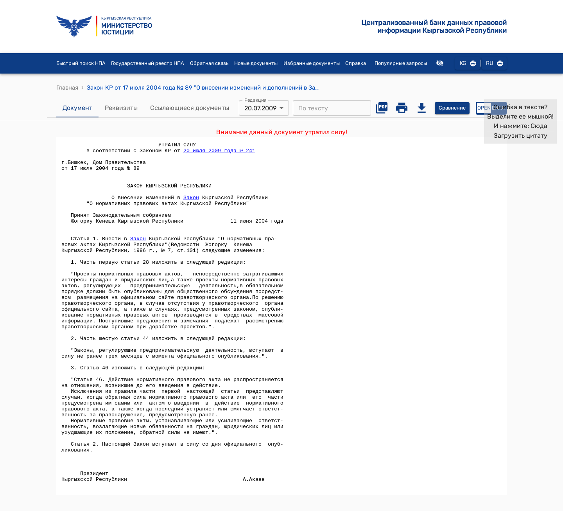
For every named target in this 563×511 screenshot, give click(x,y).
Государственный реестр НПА (147, 63)
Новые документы (256, 63)
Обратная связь (209, 63)
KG (467, 63)
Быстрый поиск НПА (81, 63)
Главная (67, 87)
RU (494, 63)
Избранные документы (311, 63)
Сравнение (452, 108)
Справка (355, 63)
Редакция (255, 100)
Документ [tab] (77, 108)
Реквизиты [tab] (121, 108)
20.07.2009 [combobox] (260, 108)
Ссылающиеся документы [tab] (189, 108)
